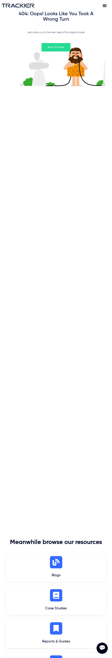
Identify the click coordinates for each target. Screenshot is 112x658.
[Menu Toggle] (106, 6)
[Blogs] (56, 562)
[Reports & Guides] (56, 628)
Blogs (56, 575)
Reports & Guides (56, 641)
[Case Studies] (56, 595)
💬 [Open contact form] (102, 648)
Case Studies (56, 608)
